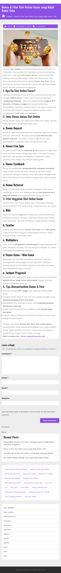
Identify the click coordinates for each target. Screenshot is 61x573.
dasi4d (6, 534)
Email (5, 388)
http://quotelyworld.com (33, 336)
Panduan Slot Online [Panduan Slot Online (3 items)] (30, 478)
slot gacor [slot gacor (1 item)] (14, 487)
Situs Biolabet (9, 508)
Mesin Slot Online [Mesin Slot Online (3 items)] (29, 474)
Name (5, 378)
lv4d (5, 547)
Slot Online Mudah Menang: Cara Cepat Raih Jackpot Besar (26, 457)
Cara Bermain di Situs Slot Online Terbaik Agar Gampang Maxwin (29, 453)
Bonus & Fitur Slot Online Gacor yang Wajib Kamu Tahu (25, 449)
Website (5, 398)
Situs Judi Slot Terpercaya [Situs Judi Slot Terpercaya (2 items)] (33, 483)
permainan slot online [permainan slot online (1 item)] (13, 483)
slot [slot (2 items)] (6, 487)
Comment (7, 354)
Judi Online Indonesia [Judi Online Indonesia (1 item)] (12, 474)
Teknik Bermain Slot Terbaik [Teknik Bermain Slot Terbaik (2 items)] (39, 492)
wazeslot (7, 521)
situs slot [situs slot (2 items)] (48, 483)
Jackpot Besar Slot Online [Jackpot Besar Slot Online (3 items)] (39, 469)
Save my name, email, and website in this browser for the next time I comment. (29, 413)
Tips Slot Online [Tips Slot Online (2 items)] (30, 496)
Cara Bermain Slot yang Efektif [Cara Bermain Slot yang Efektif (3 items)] (16, 469)
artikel (9, 16)
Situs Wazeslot (9, 516)
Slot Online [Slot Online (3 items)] (25, 487)
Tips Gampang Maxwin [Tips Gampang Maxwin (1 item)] (13, 496)
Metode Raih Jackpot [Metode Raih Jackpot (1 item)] (12, 478)
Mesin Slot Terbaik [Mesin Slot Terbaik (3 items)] (45, 474)
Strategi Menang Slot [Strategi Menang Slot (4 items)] (39, 487)
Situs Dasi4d (8, 512)
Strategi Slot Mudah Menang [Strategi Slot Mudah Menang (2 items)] (15, 492)
